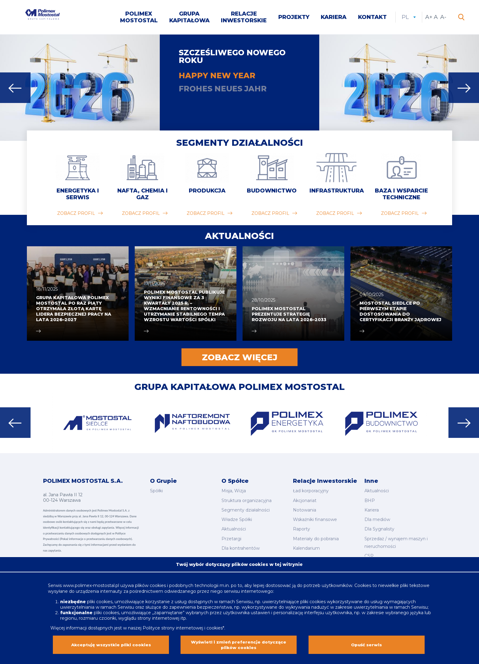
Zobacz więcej (239, 358)
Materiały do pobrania (316, 534)
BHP (369, 500)
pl (409, 17)
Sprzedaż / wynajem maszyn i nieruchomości (396, 538)
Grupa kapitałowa (189, 17)
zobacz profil (76, 215)
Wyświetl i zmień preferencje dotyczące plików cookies (238, 643)
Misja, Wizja (233, 491)
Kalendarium (306, 542)
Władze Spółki (236, 517)
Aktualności (233, 526)
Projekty (293, 17)
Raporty (301, 526)
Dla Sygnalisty (379, 526)
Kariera (333, 17)
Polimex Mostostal (139, 17)
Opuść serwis (366, 643)
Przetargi (231, 534)
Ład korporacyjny (311, 491)
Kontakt (372, 17)
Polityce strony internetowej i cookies (183, 624)
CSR (369, 550)
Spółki (156, 491)
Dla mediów (377, 517)
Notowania (304, 509)
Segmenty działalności (239, 144)
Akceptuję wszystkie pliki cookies (110, 643)
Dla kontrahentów (240, 542)
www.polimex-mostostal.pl (91, 582)
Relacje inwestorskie (244, 17)
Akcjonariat (304, 500)
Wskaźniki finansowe (315, 517)
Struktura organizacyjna (246, 500)
